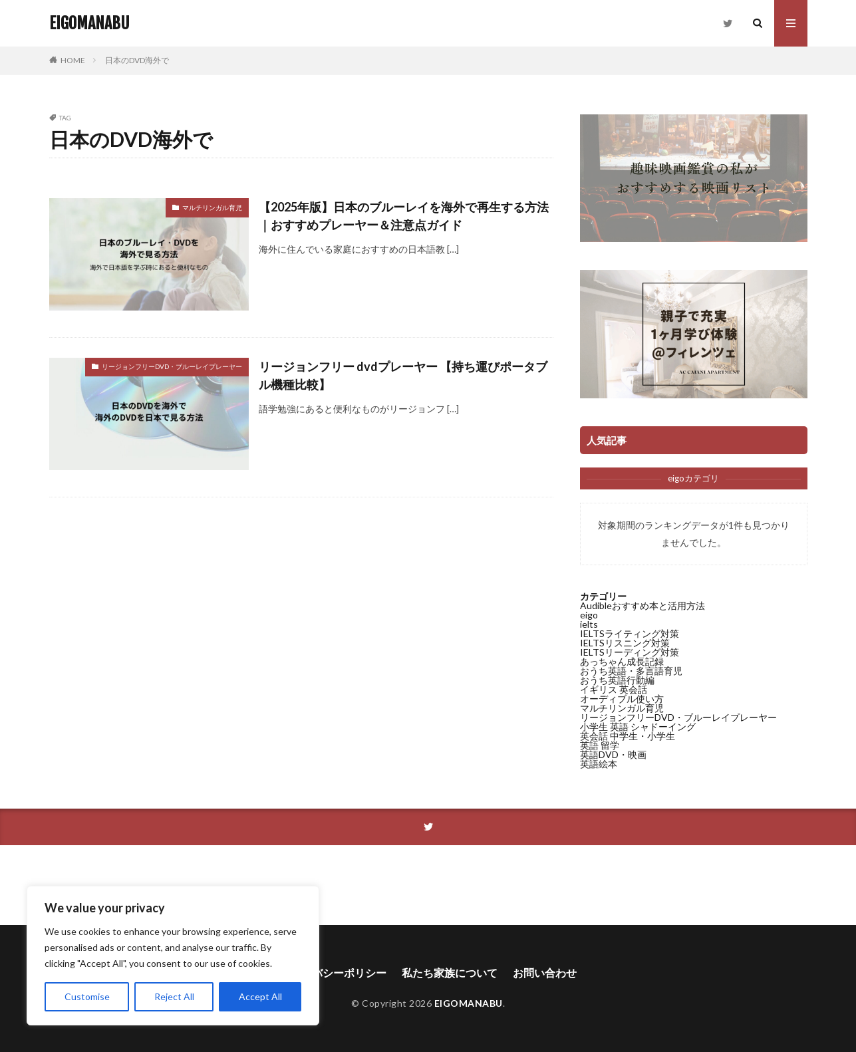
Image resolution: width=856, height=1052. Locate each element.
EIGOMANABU (89, 23)
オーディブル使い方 (622, 698)
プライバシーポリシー (333, 972)
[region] (173, 955)
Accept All (260, 996)
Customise (87, 996)
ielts (589, 624)
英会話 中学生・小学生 (627, 735)
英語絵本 (598, 763)
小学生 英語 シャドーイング (638, 726)
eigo (589, 614)
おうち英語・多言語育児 (631, 670)
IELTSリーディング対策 (629, 652)
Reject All (174, 996)
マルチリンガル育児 (212, 207)
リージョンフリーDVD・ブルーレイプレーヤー (172, 366)
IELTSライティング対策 (629, 633)
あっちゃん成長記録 (622, 661)
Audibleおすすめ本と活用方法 (642, 605)
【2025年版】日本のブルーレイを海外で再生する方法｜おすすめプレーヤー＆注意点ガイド (404, 215)
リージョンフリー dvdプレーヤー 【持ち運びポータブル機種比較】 (403, 375)
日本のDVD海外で (137, 60)
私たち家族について (450, 972)
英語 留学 (599, 745)
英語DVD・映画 (613, 754)
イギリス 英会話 (613, 689)
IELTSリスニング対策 (625, 642)
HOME (73, 60)
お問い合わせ (545, 972)
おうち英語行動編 (617, 680)
